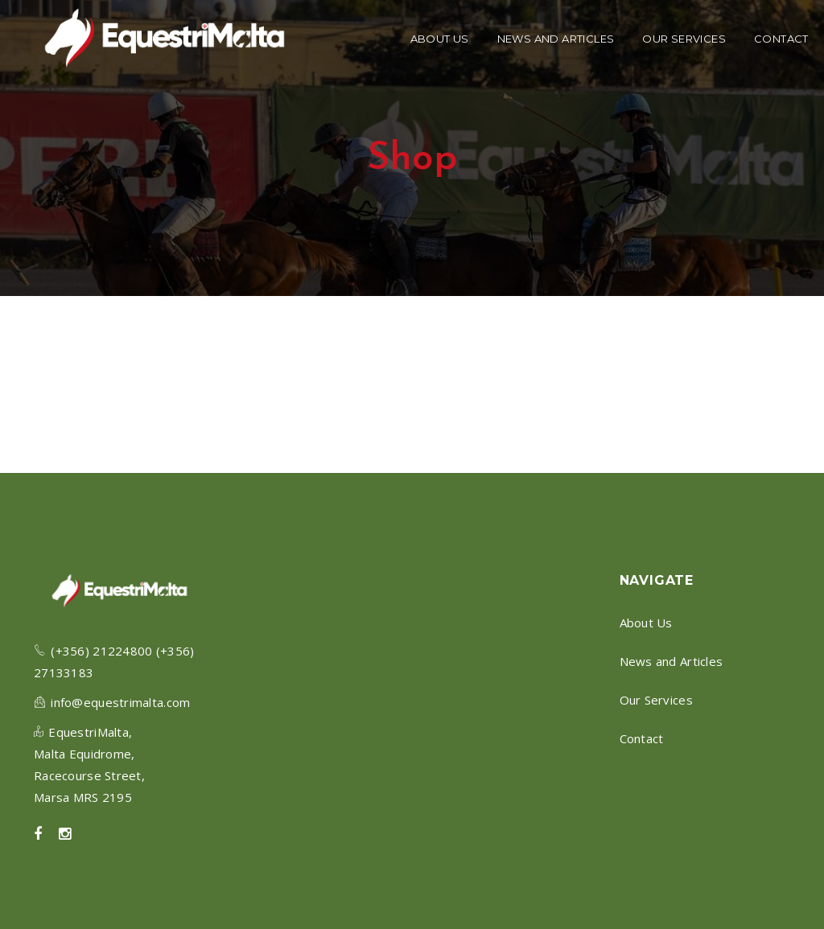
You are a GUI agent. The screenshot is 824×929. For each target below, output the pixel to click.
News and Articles (671, 661)
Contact (642, 738)
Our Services (656, 700)
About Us (646, 623)
